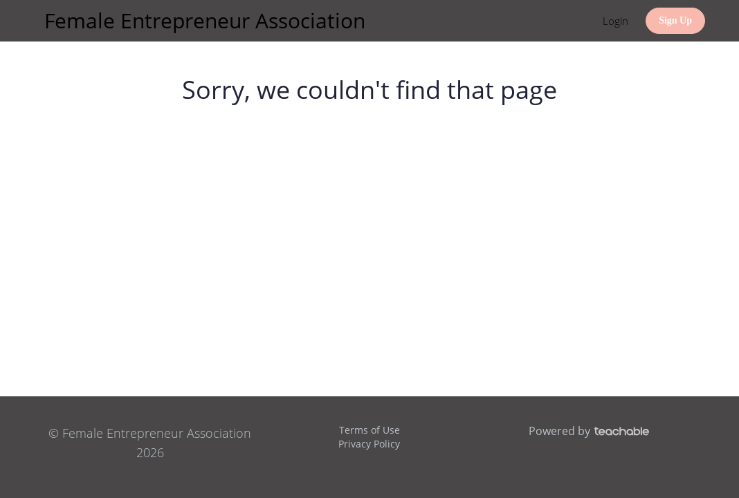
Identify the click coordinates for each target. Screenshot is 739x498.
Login (615, 21)
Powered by (589, 431)
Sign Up (675, 20)
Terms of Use (369, 429)
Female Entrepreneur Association (204, 20)
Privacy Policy (369, 443)
